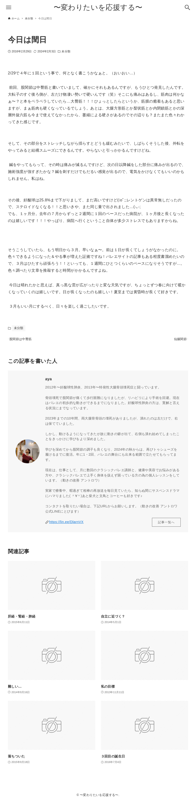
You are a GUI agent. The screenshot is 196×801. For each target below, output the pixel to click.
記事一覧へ (166, 524)
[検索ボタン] (187, 7)
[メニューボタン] (8, 7)
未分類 (66, 51)
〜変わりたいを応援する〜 (98, 7)
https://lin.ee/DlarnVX (66, 524)
